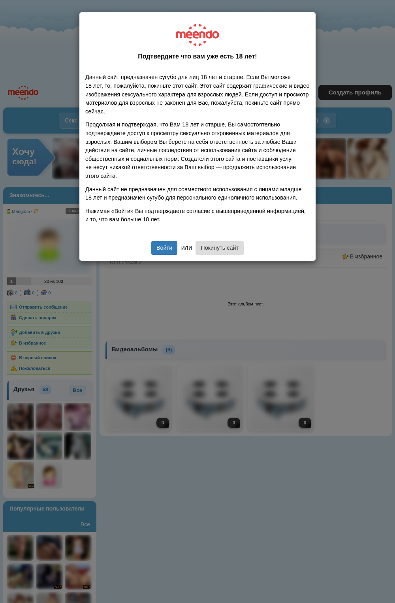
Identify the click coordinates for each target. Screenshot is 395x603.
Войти (164, 248)
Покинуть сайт (220, 248)
